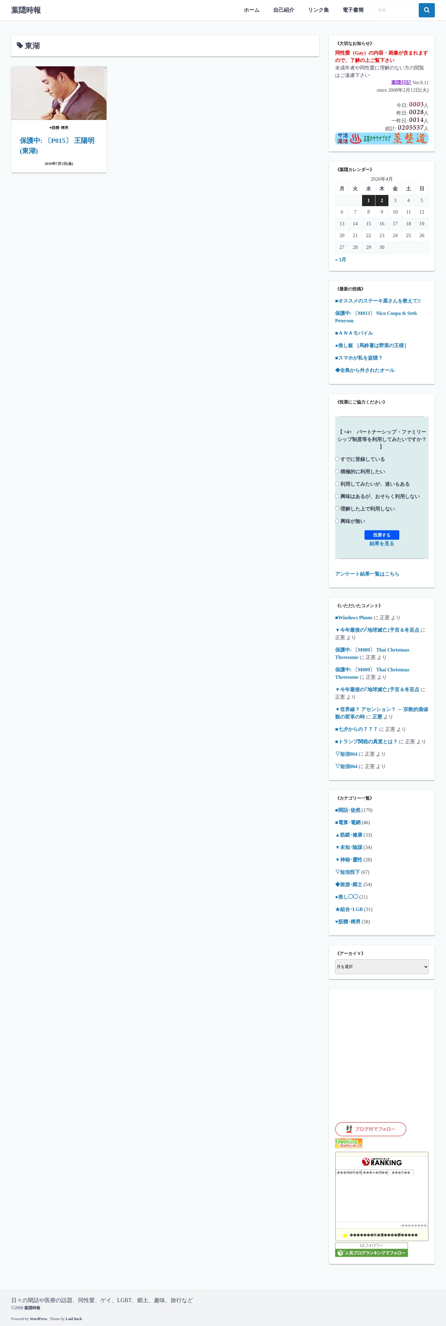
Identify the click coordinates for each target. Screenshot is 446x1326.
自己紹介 (287, 9)
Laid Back (74, 1318)
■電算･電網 (348, 821)
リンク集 (320, 9)
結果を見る (381, 542)
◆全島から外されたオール (365, 369)
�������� (414, 1225)
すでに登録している (362, 458)
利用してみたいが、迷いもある (375, 483)
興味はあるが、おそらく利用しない (380, 495)
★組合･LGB (349, 908)
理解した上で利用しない (367, 508)
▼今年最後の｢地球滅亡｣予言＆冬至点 (377, 629)
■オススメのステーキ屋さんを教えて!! (378, 300)
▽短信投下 (347, 871)
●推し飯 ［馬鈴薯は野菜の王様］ (372, 344)
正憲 (377, 715)
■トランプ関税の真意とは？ (366, 740)
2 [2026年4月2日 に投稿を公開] (382, 199)
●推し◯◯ (346, 896)
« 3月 (340, 258)
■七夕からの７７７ (356, 728)
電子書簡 (354, 9)
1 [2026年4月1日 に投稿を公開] (368, 199)
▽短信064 (346, 753)
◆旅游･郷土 (348, 883)
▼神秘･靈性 (348, 858)
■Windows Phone (353, 616)
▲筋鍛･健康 (348, 834)
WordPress (38, 1318)
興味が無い (352, 520)
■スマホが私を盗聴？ (359, 357)
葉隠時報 (26, 10)
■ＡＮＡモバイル (354, 332)
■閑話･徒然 (348, 809)
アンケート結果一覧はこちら (367, 573)
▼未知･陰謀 (348, 846)
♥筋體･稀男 (348, 920)
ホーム (255, 9)
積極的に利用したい (362, 470)
